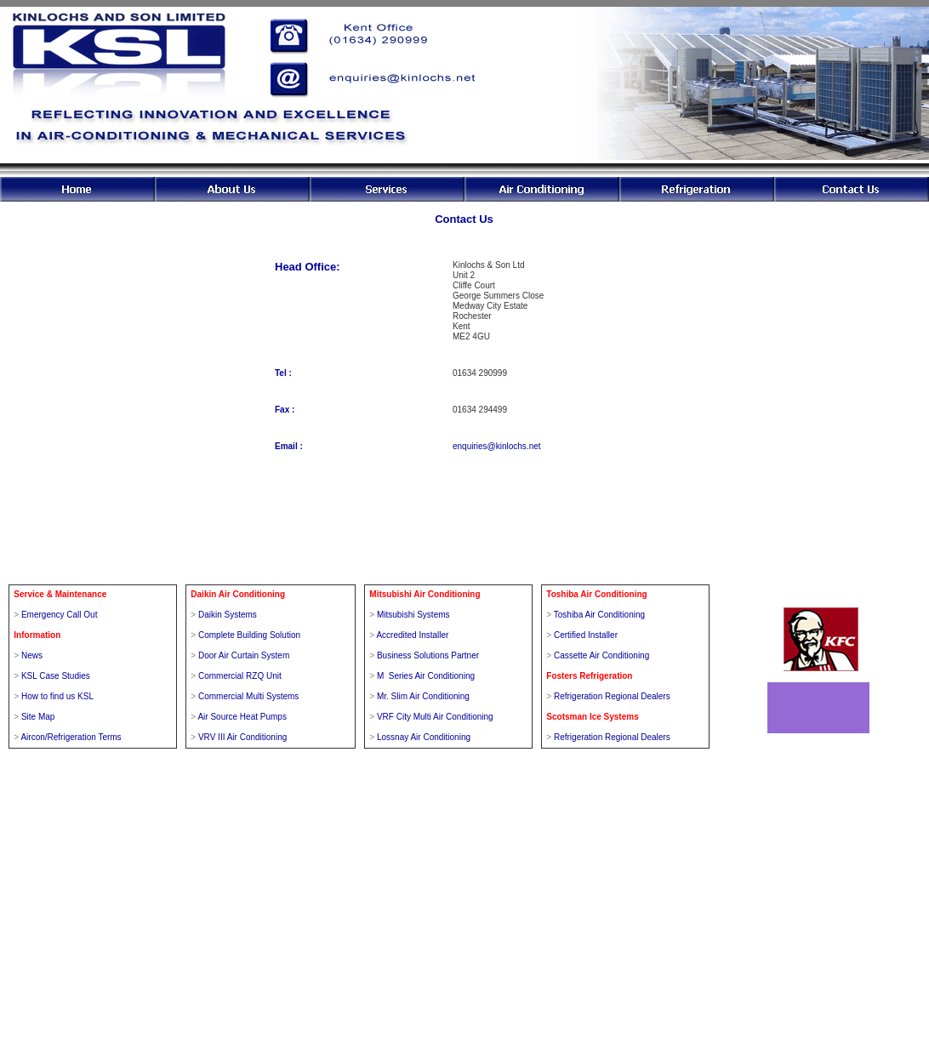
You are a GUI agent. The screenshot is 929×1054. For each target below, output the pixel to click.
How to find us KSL (57, 696)
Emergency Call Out (59, 614)
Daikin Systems (227, 614)
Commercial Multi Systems (248, 696)
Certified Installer (586, 635)
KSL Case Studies (55, 676)
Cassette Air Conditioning (601, 655)
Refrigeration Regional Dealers (612, 696)
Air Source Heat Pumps (242, 716)
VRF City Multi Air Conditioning (435, 716)
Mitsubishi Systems (413, 614)
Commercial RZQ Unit (240, 676)
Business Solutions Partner (428, 655)
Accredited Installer (412, 635)
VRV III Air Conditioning (242, 737)
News (32, 655)
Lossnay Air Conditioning (423, 737)
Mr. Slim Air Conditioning (423, 696)
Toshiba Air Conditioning (599, 614)
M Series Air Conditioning (426, 676)
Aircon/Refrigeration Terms (70, 737)
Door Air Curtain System (243, 655)
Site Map (37, 716)
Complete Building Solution (249, 635)
